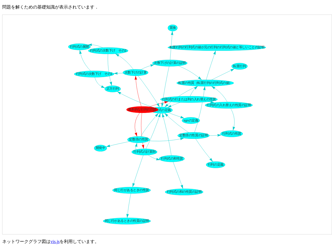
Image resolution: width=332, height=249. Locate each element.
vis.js (55, 241)
